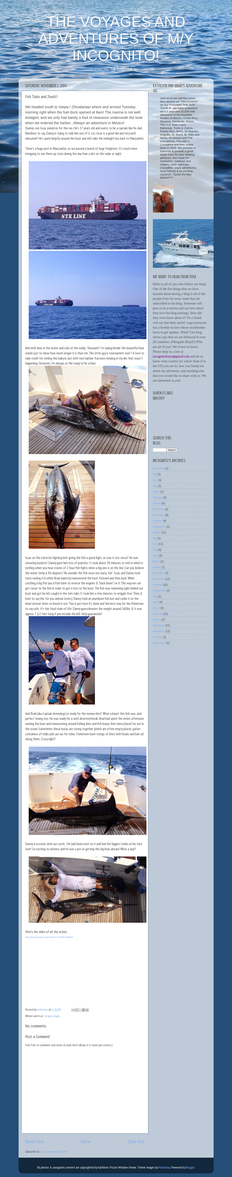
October (157, 520)
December (158, 468)
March (156, 491)
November (159, 515)
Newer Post (34, 1141)
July (155, 474)
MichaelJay (164, 1167)
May (155, 486)
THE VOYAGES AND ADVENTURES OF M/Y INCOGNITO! (116, 38)
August (157, 532)
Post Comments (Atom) (54, 1151)
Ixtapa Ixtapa (52, 1016)
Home (85, 1141)
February (158, 497)
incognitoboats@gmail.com (171, 356)
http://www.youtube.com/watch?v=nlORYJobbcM (49, 937)
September (159, 526)
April (155, 555)
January (157, 503)
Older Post (136, 1141)
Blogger (190, 1167)
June (155, 480)
